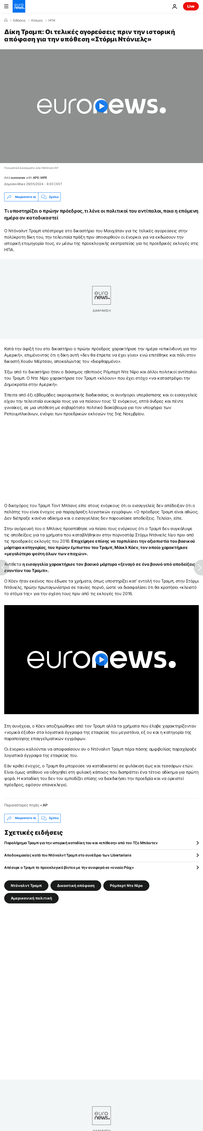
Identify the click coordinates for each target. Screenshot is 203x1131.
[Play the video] (101, 106)
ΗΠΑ (51, 20)
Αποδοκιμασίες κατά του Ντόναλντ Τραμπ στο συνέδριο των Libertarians (67, 855)
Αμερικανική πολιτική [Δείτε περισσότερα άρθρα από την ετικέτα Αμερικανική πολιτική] (31, 898)
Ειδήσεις (19, 20)
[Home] (5, 20)
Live (191, 6)
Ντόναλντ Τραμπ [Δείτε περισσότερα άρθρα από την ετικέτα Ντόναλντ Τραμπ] (26, 885)
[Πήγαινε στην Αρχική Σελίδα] (19, 6)
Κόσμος (37, 20)
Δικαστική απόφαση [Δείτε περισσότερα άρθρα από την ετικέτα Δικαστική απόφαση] (76, 885)
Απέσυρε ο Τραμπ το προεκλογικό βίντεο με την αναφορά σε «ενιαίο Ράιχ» (69, 867)
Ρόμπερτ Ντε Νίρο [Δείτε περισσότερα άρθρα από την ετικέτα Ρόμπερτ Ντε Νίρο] (126, 885)
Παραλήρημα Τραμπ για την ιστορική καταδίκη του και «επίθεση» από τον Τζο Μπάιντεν (81, 843)
